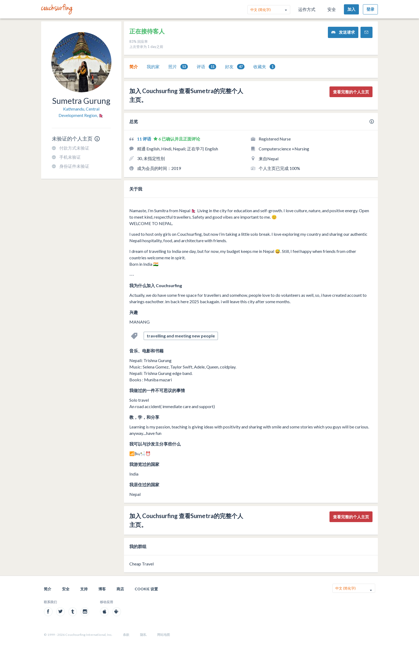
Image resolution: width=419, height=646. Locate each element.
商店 (120, 589)
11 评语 (144, 138)
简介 (133, 66)
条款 (126, 635)
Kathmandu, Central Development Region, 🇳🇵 (81, 112)
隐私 (143, 635)
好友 (235, 67)
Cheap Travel (141, 563)
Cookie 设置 (146, 589)
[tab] (133, 66)
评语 (206, 67)
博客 (102, 589)
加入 (351, 9)
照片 (178, 67)
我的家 (153, 66)
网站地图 (163, 635)
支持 (84, 589)
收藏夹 (264, 67)
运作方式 (306, 9)
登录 (370, 9)
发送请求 (343, 32)
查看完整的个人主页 (351, 91)
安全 (331, 9)
